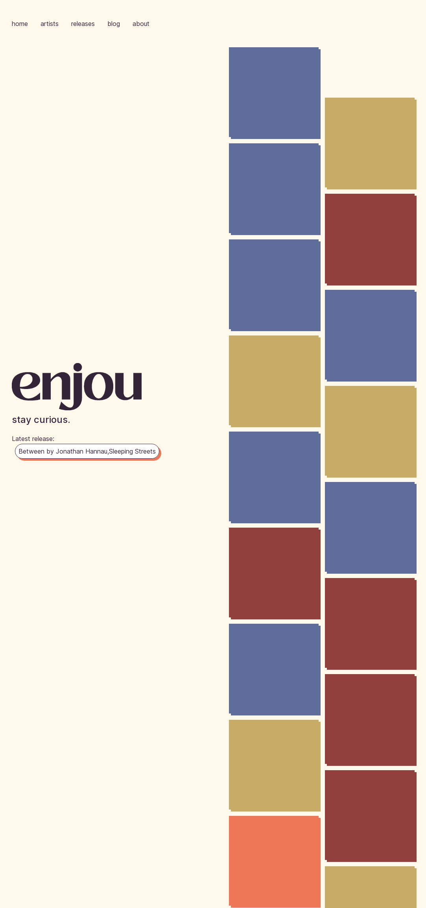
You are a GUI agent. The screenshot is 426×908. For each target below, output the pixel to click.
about (141, 24)
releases (83, 24)
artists (50, 24)
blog (113, 24)
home (20, 24)
